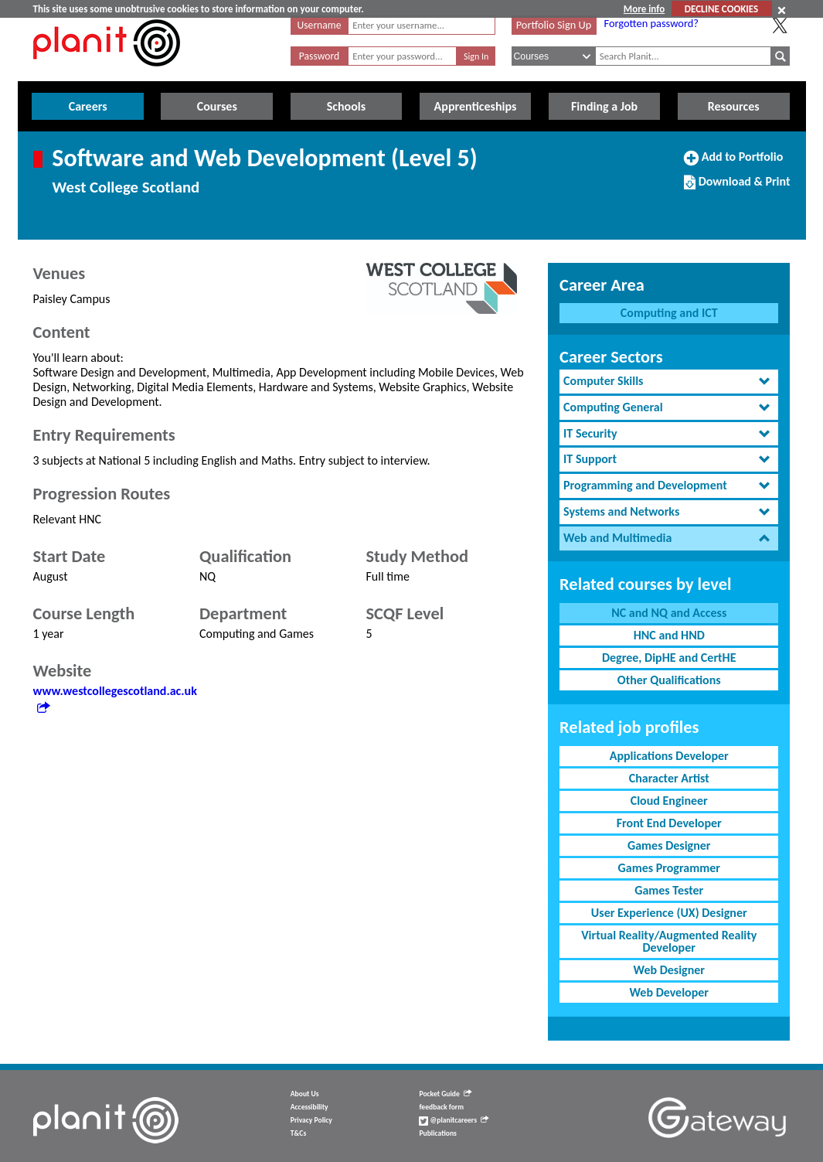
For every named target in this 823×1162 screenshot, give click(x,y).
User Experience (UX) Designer (669, 912)
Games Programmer (669, 867)
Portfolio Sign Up (554, 25)
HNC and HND (669, 635)
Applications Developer (669, 755)
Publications (437, 1133)
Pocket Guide (445, 1094)
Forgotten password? (651, 23)
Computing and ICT (669, 312)
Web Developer (669, 992)
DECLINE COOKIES (721, 9)
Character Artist (669, 778)
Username (320, 25)
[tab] (668, 382)
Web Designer (669, 970)
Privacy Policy (311, 1120)
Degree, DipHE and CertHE (669, 657)
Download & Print (737, 187)
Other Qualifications (669, 680)
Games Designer (669, 845)
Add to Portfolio (733, 163)
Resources (734, 106)
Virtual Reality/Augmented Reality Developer (669, 941)
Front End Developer (669, 823)
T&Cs (298, 1133)
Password (319, 56)
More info (644, 9)
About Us (305, 1094)
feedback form (441, 1107)
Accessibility (309, 1107)
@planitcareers (453, 1120)
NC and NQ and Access (668, 612)
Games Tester (668, 890)
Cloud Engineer (669, 800)
